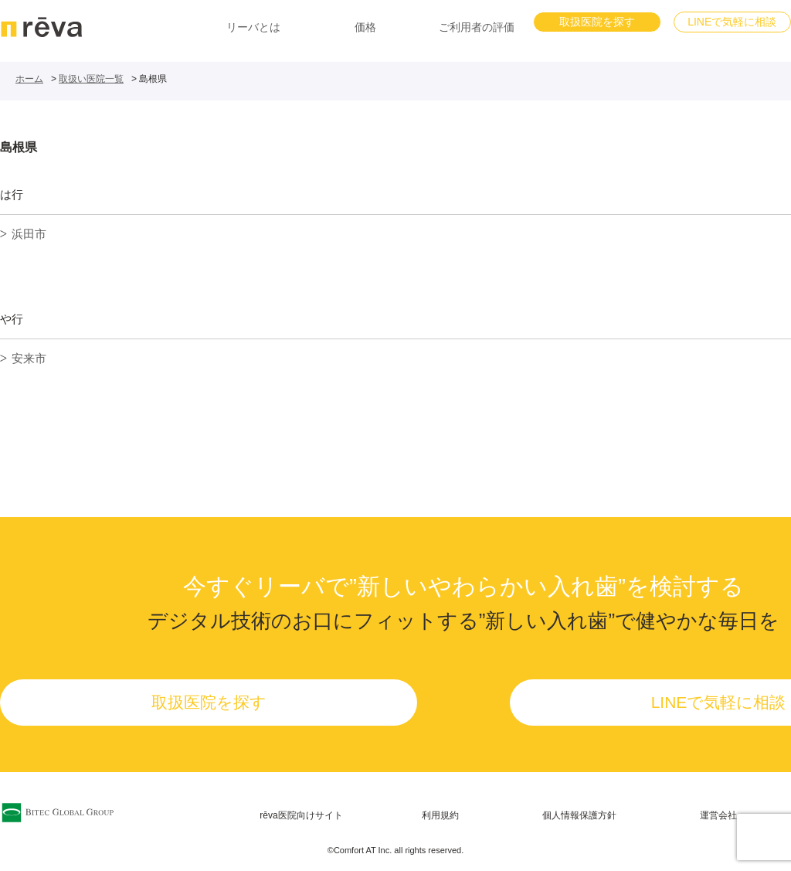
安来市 (29, 358)
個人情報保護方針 (579, 815)
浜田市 (29, 233)
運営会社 (718, 815)
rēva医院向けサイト (301, 815)
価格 (365, 27)
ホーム (29, 78)
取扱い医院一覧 (91, 78)
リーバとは (253, 27)
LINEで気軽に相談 (731, 21)
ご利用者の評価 (476, 27)
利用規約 (440, 815)
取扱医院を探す (597, 21)
